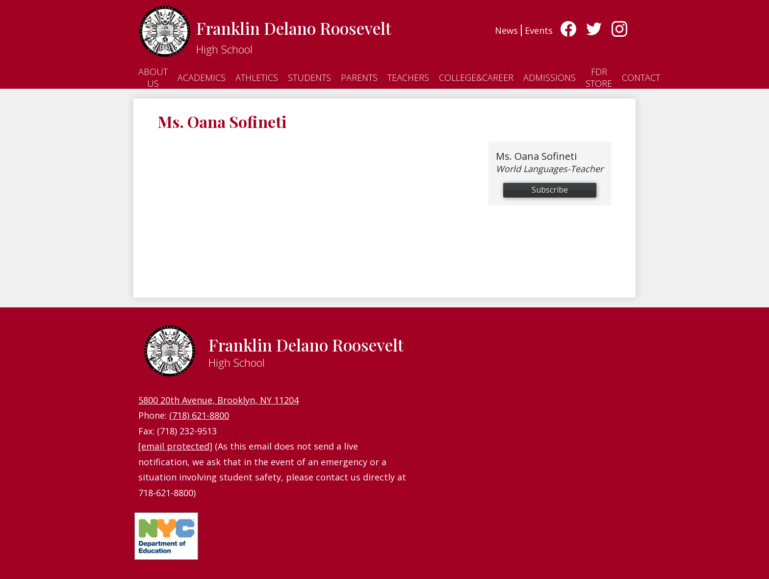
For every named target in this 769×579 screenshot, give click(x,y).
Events (539, 30)
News (506, 30)
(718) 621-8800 (199, 415)
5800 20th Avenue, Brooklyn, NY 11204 (218, 400)
